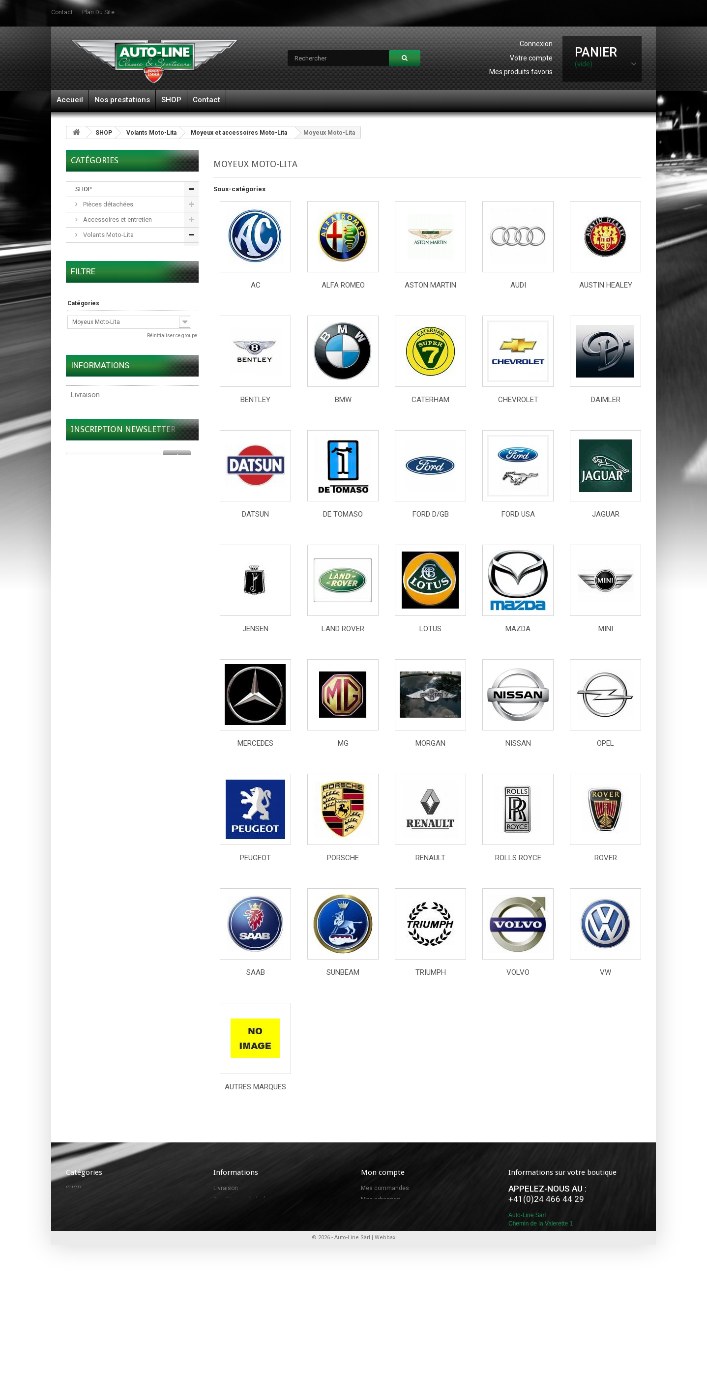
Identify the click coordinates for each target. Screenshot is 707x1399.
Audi (518, 285)
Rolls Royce (518, 857)
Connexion (536, 44)
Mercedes (255, 743)
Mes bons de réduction (392, 1222)
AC (256, 285)
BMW (343, 399)
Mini (605, 628)
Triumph (430, 972)
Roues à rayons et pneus (117, 387)
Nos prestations (122, 99)
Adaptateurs (100, 356)
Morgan (430, 743)
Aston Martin (430, 285)
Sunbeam (342, 972)
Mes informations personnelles (403, 1210)
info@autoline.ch (553, 1288)
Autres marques (255, 1086)
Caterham (430, 399)
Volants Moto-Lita (151, 132)
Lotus (430, 628)
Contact (206, 99)
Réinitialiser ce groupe (172, 484)
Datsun (255, 514)
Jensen (255, 628)
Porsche (343, 857)
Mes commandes (385, 1188)
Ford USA (518, 514)
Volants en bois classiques (121, 250)
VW (605, 972)
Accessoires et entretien (117, 219)
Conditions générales (105, 673)
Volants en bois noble (113, 265)
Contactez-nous (235, 1210)
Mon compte (383, 1172)
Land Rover (343, 628)
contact (62, 12)
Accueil (70, 99)
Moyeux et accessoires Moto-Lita (239, 132)
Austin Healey (605, 285)
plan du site (98, 12)
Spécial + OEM (103, 295)
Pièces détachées (107, 204)
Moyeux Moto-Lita (108, 326)
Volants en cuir (103, 280)
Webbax (385, 1348)
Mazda (517, 628)
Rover (605, 857)
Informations (100, 628)
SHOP (171, 99)
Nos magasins (94, 692)
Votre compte (531, 58)
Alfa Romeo (343, 285)
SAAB (255, 972)
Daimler (605, 399)
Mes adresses (380, 1199)
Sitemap (224, 1222)
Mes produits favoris (521, 72)
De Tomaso (343, 514)
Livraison (85, 653)
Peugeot (255, 857)
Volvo (518, 972)
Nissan (518, 743)
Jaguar (605, 514)
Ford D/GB (430, 514)
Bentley (255, 399)
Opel (605, 743)
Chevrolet (518, 399)
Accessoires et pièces (114, 341)
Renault (430, 857)
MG (343, 743)
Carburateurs (100, 372)
